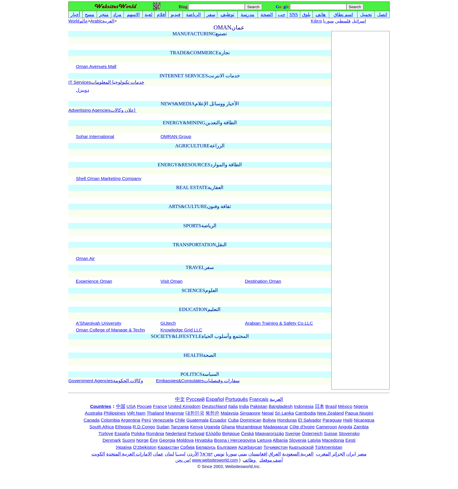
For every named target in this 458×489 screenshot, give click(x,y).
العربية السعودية (297, 453)
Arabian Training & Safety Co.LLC (279, 323)
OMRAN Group (175, 136)
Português (236, 399)
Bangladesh (281, 406)
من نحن (182, 460)
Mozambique (249, 426)
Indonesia (303, 406)
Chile (180, 420)
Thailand (155, 413)
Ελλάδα (213, 433)
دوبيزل (82, 90)
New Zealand (330, 413)
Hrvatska (204, 440)
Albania (280, 440)
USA (131, 406)
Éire (154, 440)
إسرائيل (359, 21)
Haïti (348, 420)
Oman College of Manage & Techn (110, 329)
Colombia (110, 420)
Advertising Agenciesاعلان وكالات (102, 110)
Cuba (233, 420)
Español (215, 399)
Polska (138, 433)
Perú (146, 420)
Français (258, 399)
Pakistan (258, 406)
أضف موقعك (271, 460)
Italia (233, 406)
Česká (247, 433)
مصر (362, 453)
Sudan (162, 426)
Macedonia (333, 440)
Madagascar (275, 426)
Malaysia (229, 413)
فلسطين (343, 21)
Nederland (175, 433)
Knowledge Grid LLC (181, 329)
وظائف (250, 460)
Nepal (268, 413)
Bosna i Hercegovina (235, 440)
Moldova (185, 440)
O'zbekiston (145, 447)
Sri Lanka (284, 413)
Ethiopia (123, 426)
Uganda (212, 426)
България (227, 447)
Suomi (128, 440)
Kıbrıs (316, 21)
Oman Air (85, 258)
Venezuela (163, 420)
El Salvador (309, 420)
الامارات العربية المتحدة (129, 453)
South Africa (101, 426)
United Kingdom (184, 406)
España (122, 433)
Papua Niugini (359, 413)
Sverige (293, 433)
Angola (345, 426)
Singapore (250, 413)
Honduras (287, 420)
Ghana (228, 426)
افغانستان (257, 453)
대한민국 (194, 413)
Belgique (231, 433)
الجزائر (338, 453)
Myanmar (174, 413)
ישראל (206, 453)
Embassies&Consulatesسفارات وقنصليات (198, 380)
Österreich (312, 433)
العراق (274, 453)
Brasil (331, 406)
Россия (144, 406)
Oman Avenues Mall (96, 66)
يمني (242, 453)
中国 (120, 406)
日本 (319, 406)
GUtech (168, 323)
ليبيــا (180, 453)
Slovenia (297, 440)
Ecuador (218, 420)
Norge (142, 440)
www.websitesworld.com (215, 460)
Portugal (196, 433)
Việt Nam (136, 413)
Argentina (130, 420)
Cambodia (305, 413)
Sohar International (95, 136)
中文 (180, 399)
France (160, 406)
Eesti (350, 440)
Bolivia (269, 420)
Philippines (115, 413)
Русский (195, 399)
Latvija (314, 440)
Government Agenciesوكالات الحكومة (105, 380)
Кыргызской (301, 447)
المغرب (323, 453)
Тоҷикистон (275, 447)
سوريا (328, 21)
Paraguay (332, 420)
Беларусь (206, 447)
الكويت (98, 453)
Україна (124, 447)
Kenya (196, 426)
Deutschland (214, 406)
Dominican (250, 420)
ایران (351, 453)
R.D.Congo (144, 426)
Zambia (361, 426)
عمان (158, 453)
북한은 (212, 413)
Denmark (112, 440)
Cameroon (326, 426)
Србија (187, 447)
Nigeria (361, 406)
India (244, 406)
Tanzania (180, 426)
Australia (93, 413)
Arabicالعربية (102, 21)
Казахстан (168, 447)
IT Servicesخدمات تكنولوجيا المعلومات (106, 82)
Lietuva (264, 440)
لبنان (169, 453)
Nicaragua (364, 420)
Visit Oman (171, 281)
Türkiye (105, 433)
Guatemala (197, 420)
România (155, 433)
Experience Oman (94, 281)
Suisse (331, 433)
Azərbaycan (250, 447)
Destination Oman (263, 281)
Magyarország (269, 433)
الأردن (193, 453)
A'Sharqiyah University (98, 323)
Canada (91, 420)
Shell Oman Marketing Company (108, 178)
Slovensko (349, 433)
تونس (219, 453)
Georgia (167, 440)
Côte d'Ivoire (302, 426)
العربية (276, 399)
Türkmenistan (328, 447)
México (345, 406)
